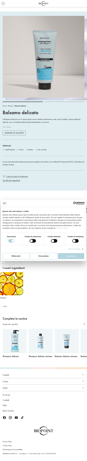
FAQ (5, 405)
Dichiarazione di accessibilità (12, 449)
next (84, 324)
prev (80, 324)
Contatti (6, 400)
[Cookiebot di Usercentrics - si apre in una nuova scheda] (74, 203)
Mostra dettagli (74, 249)
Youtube (16, 417)
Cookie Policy (7, 445)
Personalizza (44, 256)
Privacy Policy (62, 228)
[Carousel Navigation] (82, 324)
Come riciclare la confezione (17, 176)
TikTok (22, 417)
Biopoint (43, 3)
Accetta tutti (71, 256)
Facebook (4, 417)
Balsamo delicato (20, 106)
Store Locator (8, 410)
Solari (5, 388)
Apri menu (3, 3)
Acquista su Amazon (14, 133)
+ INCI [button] (5, 306)
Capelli (6, 375)
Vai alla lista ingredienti (11, 180)
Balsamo (10, 106)
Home (4, 106)
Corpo (5, 381)
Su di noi (6, 394)
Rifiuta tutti (16, 256)
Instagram (10, 417)
